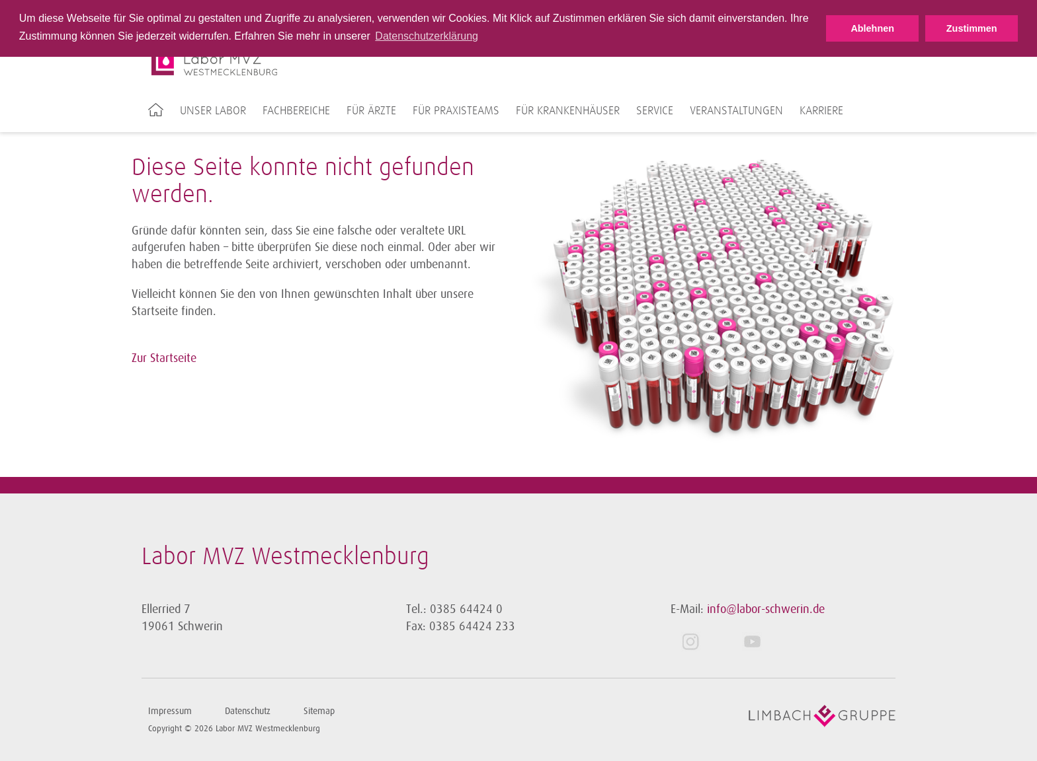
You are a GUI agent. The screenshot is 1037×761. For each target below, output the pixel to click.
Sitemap (319, 711)
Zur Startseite (164, 358)
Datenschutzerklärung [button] (426, 36)
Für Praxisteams (456, 111)
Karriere (821, 111)
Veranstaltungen (736, 111)
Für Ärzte (371, 111)
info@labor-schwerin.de (766, 609)
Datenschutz (247, 711)
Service (654, 111)
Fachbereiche (296, 111)
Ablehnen (872, 28)
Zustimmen (971, 28)
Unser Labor (213, 111)
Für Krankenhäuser (568, 111)
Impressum (170, 711)
